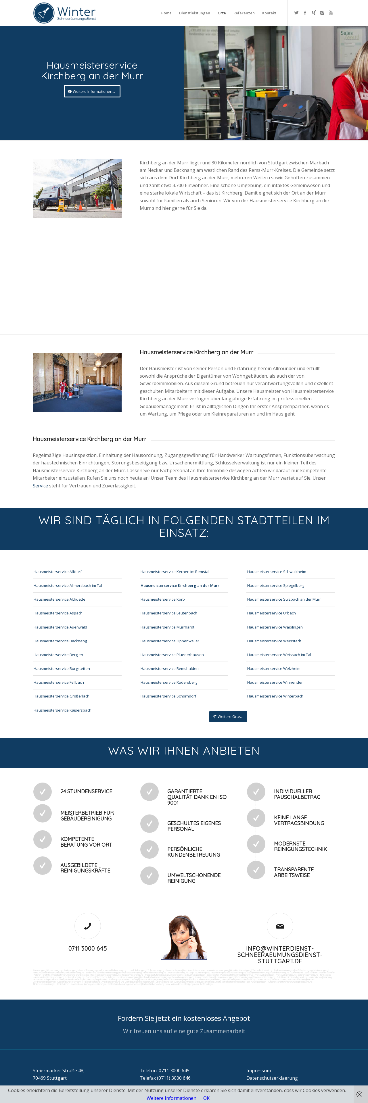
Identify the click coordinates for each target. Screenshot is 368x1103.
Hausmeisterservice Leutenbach (169, 613)
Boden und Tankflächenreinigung (101, 972)
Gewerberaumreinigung (183, 977)
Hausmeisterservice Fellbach (59, 682)
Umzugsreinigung (55, 977)
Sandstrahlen (311, 972)
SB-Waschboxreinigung (129, 972)
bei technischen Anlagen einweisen (124, 984)
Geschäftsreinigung (87, 970)
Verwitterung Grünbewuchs (75, 974)
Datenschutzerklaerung (272, 1078)
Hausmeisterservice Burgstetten (62, 668)
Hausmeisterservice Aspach (58, 613)
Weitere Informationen (171, 1098)
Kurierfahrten (315, 977)
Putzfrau (187, 970)
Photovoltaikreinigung (286, 974)
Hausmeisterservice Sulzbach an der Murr (284, 599)
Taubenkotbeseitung (262, 970)
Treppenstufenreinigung (156, 974)
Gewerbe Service (174, 970)
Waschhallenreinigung (178, 972)
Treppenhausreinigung (132, 974)
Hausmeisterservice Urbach (271, 613)
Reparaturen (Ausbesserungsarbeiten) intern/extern (209, 979)
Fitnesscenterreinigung (264, 977)
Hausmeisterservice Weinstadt (274, 640)
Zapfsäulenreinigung (199, 972)
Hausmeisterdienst (205, 977)
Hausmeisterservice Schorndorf (168, 696)
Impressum (258, 1070)
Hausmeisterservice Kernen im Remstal (175, 571)
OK (206, 1098)
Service (41, 486)
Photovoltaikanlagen (264, 974)
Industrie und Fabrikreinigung (112, 970)
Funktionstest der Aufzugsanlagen (249, 981)
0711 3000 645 (87, 948)
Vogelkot (56, 974)
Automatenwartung (245, 979)
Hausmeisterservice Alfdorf (58, 571)
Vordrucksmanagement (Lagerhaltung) (52, 981)
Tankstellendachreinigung (154, 972)
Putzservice (198, 970)
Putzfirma (237, 974)
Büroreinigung (39, 970)
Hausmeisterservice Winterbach (275, 696)
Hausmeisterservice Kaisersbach (62, 710)
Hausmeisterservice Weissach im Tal (279, 654)
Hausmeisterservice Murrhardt (167, 627)
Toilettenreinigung (155, 970)
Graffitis (47, 974)
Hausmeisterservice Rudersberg (169, 682)
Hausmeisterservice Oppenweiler (170, 640)
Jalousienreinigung (225, 977)
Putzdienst (226, 974)
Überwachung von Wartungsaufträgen (174, 981)
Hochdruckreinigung (279, 972)
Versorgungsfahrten (97, 979)
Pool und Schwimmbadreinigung (155, 977)
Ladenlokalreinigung (137, 970)
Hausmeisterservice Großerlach (61, 696)
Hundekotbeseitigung (240, 970)
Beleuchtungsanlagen (195, 974)
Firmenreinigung (54, 970)
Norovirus (248, 974)
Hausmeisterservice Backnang (60, 640)
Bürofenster (213, 974)
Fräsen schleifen (327, 972)
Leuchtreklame (176, 974)
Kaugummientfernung (258, 972)
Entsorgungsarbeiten (119, 979)
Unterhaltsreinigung (75, 977)
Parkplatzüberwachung (153, 984)
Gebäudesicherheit (204, 981)
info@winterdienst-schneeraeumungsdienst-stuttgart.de (280, 955)
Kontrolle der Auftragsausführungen (88, 984)
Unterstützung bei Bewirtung (298, 981)
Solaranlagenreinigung (308, 974)
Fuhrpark (76, 981)
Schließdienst (63, 984)
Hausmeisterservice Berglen (58, 654)
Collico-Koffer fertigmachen (300, 979)
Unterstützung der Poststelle (271, 979)
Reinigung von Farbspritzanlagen (48, 972)
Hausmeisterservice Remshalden (170, 668)
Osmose (90, 977)
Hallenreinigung (321, 970)
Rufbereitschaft (275, 981)
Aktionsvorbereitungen (44, 984)
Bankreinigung (70, 970)
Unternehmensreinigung (217, 970)
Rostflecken (97, 974)
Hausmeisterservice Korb (163, 599)
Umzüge (135, 979)
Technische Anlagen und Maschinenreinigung (117, 977)
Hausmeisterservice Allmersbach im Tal (68, 585)
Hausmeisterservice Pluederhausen (172, 654)
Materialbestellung (91, 981)
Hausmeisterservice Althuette (59, 599)
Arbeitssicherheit (222, 981)
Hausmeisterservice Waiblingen (275, 627)
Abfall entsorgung (304, 970)
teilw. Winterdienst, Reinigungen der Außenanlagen (189, 984)
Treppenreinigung (112, 974)
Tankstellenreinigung (74, 972)
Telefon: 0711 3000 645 (164, 1070)
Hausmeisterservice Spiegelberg (275, 585)
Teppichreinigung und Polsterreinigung (228, 972)
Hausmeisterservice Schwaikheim (276, 571)
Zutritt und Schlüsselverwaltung (292, 977)
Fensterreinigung (243, 977)
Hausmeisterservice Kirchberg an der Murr (180, 585)
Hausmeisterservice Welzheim (273, 668)
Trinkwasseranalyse (284, 970)
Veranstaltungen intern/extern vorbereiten (161, 979)
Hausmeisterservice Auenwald (60, 627)
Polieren (37, 974)
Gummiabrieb (297, 972)
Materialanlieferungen (75, 979)
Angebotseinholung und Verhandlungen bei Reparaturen (127, 981)
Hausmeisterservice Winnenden (275, 682)
